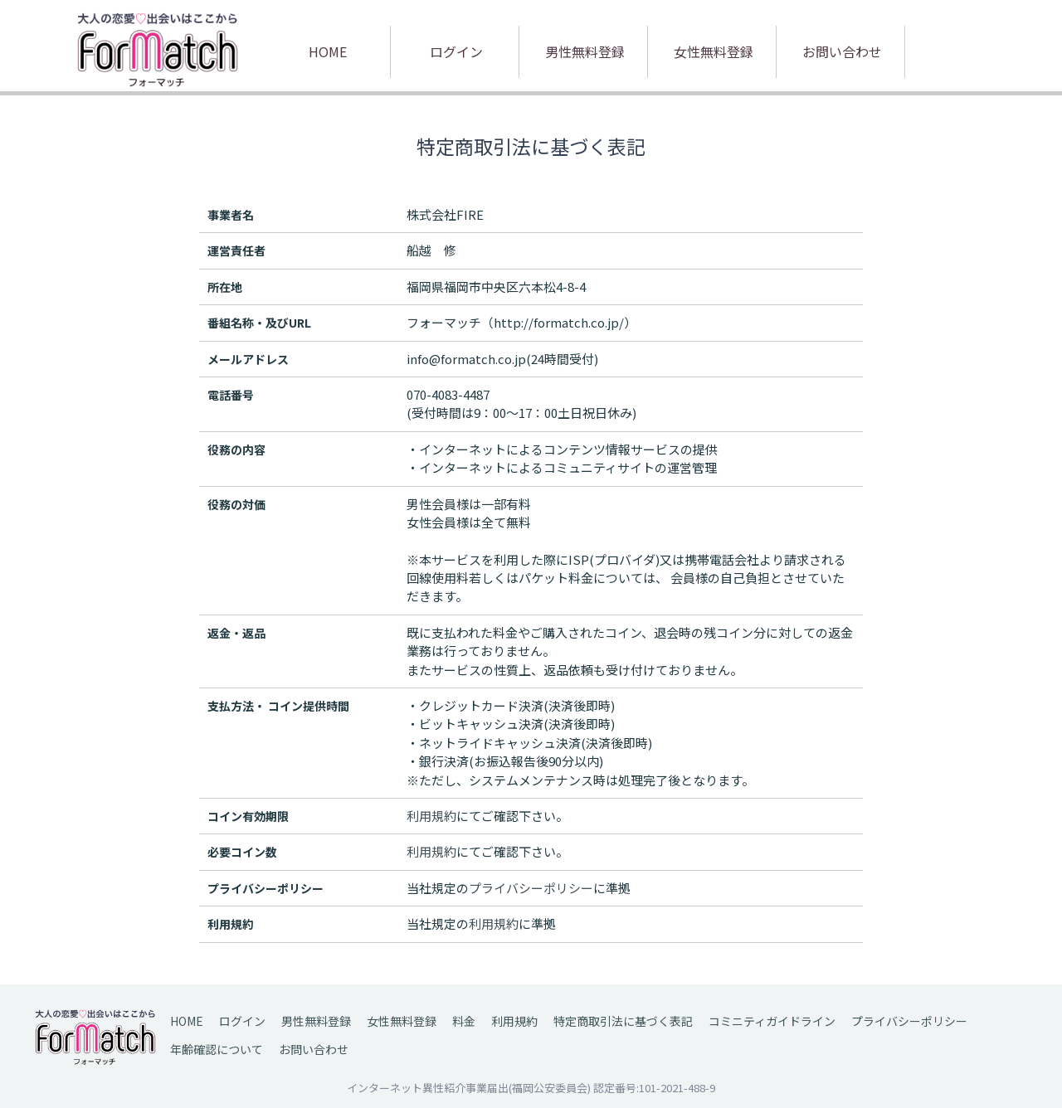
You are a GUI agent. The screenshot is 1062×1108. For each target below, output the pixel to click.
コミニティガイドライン (772, 1021)
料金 (463, 1021)
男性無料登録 (585, 51)
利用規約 (514, 1021)
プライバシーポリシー (909, 1021)
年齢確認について (216, 1049)
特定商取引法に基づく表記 (623, 1021)
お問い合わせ (842, 51)
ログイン (456, 51)
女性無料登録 (713, 51)
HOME (328, 51)
